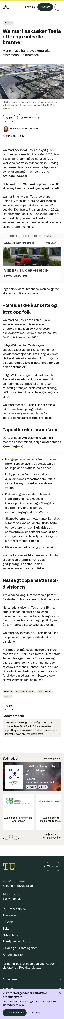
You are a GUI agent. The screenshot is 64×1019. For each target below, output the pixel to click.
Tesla (7, 696)
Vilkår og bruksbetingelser (20, 948)
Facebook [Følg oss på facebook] (9, 915)
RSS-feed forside (14, 909)
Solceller (45, 691)
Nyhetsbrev (10, 935)
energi (8, 23)
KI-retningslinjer (13, 954)
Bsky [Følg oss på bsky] (6, 928)
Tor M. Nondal (12, 898)
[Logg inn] (30, 7)
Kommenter (28, 117)
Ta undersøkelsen (14, 1012)
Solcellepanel (25, 691)
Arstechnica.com (15, 176)
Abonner (45, 7)
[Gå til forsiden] (6, 7)
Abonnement (32, 979)
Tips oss (53, 866)
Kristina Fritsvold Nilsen (18, 885)
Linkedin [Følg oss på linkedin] (8, 922)
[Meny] (57, 7)
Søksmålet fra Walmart (19, 184)
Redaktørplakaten (31, 967)
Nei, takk (36, 1012)
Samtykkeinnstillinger (17, 941)
